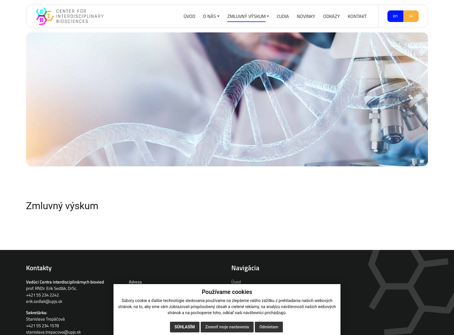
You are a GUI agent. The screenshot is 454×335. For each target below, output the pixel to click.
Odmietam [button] (268, 327)
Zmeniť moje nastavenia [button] (227, 327)
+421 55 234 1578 (42, 325)
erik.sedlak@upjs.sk (44, 301)
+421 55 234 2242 (42, 295)
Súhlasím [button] (185, 327)
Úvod (236, 282)
